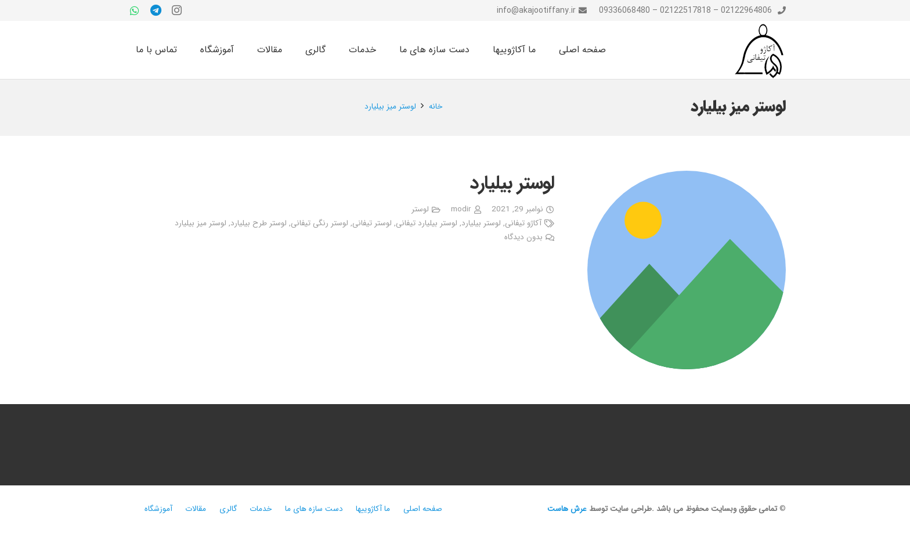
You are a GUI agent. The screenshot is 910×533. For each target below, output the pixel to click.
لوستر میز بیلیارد (200, 223)
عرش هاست (567, 509)
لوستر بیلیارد (512, 183)
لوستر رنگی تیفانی (319, 223)
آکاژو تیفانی (523, 223)
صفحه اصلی (422, 509)
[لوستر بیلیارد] (686, 270)
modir (461, 209)
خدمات (261, 509)
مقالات (195, 509)
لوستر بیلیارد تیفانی (426, 223)
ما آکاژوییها (373, 509)
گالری (228, 509)
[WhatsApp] (134, 10)
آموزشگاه (158, 509)
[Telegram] (155, 10)
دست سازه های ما (314, 509)
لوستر (420, 209)
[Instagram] (176, 10)
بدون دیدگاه (523, 237)
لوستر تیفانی (372, 223)
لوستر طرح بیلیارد (258, 223)
